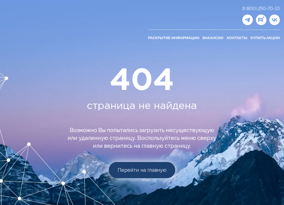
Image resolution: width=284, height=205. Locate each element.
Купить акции (265, 38)
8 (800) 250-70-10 (261, 8)
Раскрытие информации (173, 38)
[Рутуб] (261, 20)
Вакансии (212, 38)
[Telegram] (247, 20)
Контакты (237, 38)
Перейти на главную (142, 170)
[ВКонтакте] (274, 20)
